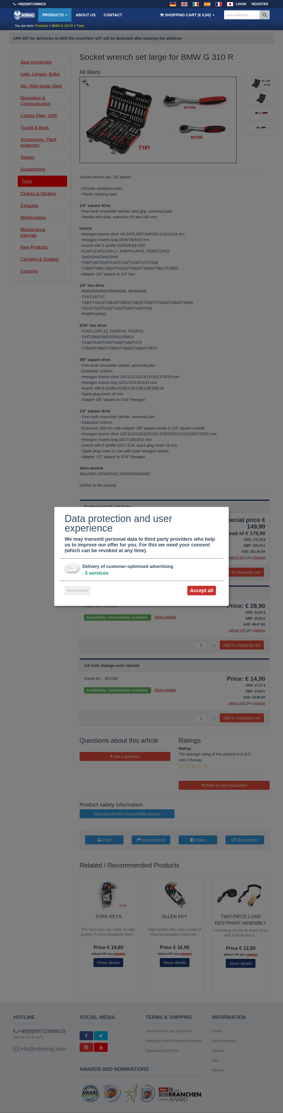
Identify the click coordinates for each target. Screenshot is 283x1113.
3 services (95, 573)
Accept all (201, 590)
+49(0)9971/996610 (31, 4)
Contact (113, 15)
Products (54, 15)
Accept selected (77, 590)
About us (85, 15)
